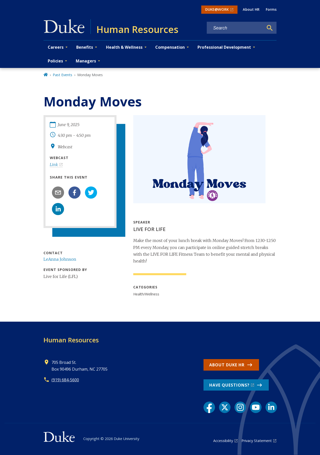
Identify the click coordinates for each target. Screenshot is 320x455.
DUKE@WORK (217, 9)
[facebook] (74, 192)
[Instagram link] (240, 407)
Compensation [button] (170, 47)
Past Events (62, 74)
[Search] (269, 27)
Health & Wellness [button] (124, 47)
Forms (271, 9)
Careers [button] (56, 47)
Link (54, 164)
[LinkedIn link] (271, 407)
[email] (58, 192)
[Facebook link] (209, 407)
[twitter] (91, 192)
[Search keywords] (235, 28)
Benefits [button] (84, 47)
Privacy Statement (257, 440)
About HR (251, 9)
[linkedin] (58, 209)
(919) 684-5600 (65, 380)
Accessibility (223, 440)
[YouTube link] (256, 407)
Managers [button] (86, 61)
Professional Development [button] (224, 47)
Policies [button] (55, 61)
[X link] (224, 407)
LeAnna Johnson (60, 259)
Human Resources (71, 339)
